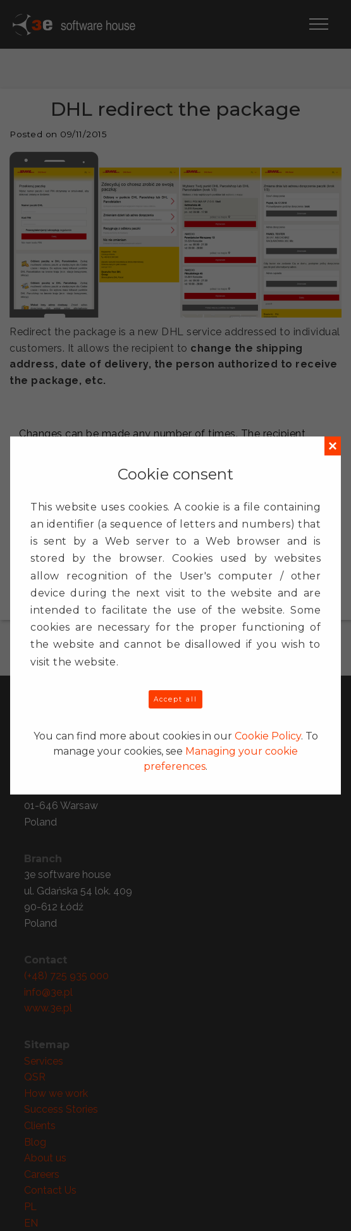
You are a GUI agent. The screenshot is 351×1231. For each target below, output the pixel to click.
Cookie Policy (268, 736)
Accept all (175, 699)
